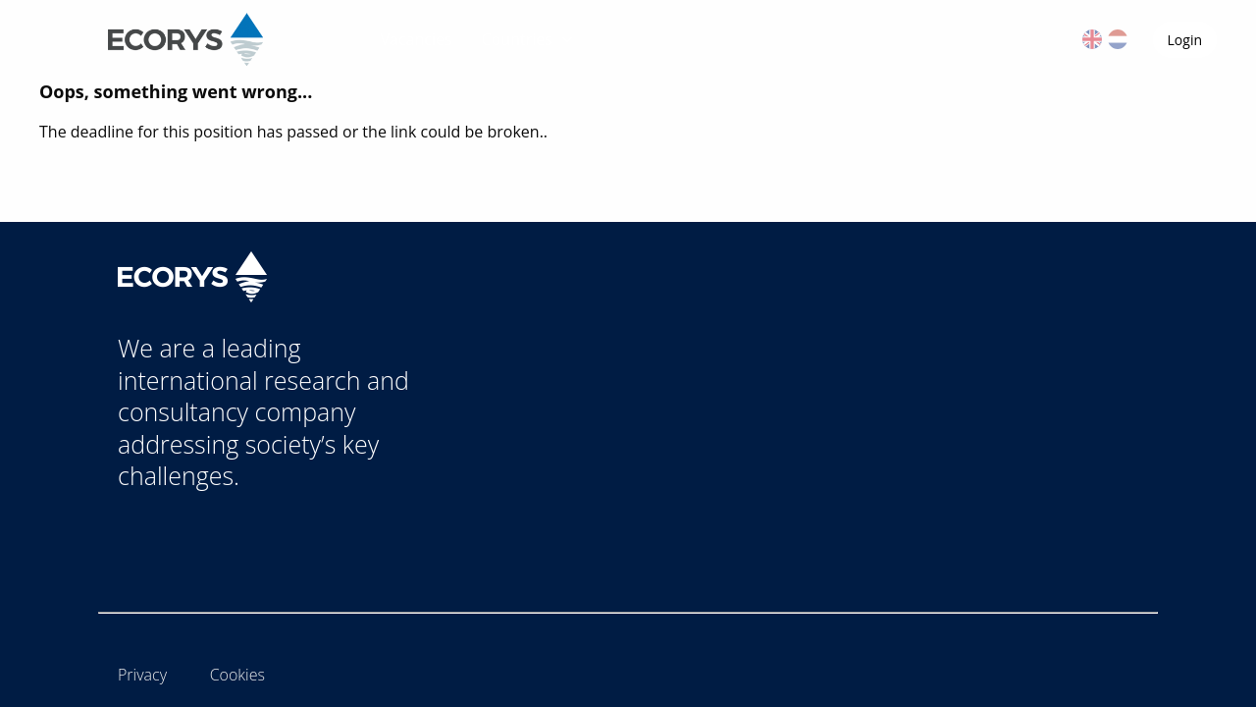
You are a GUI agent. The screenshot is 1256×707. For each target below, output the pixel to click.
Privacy (142, 674)
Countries (529, 39)
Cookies (237, 674)
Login (1185, 39)
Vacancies (416, 39)
